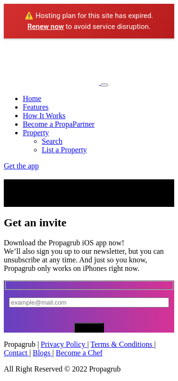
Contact (16, 353)
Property (36, 133)
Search (52, 141)
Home (32, 98)
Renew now (46, 26)
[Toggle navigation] (104, 85)
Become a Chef (79, 353)
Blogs (42, 353)
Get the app (21, 166)
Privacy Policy (64, 344)
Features (35, 107)
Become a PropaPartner (58, 124)
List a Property (64, 150)
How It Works (44, 116)
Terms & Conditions (122, 344)
